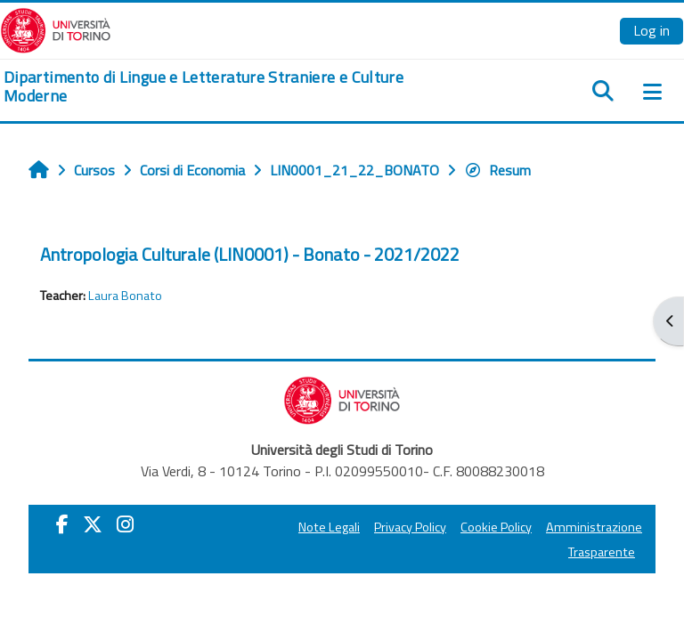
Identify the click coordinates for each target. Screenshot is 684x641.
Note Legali (329, 527)
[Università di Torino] (55, 28)
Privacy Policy (410, 527)
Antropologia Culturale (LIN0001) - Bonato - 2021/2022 (250, 254)
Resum (497, 170)
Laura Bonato (125, 295)
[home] (228, 87)
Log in (651, 30)
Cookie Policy (496, 527)
